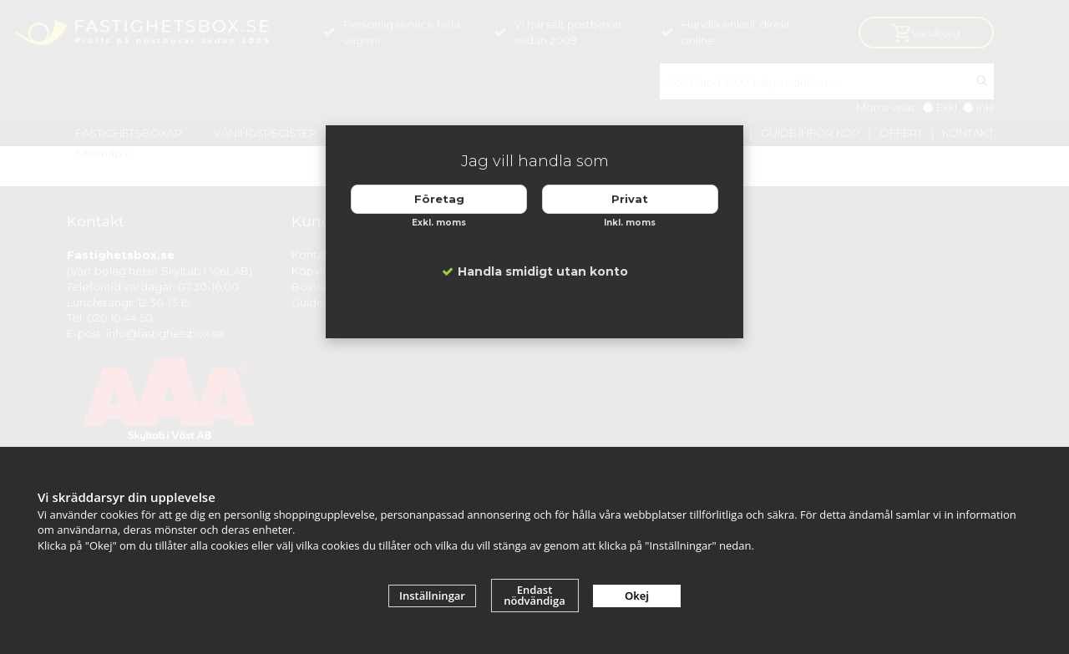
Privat (629, 198)
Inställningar (432, 595)
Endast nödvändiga (534, 595)
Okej (637, 595)
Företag (439, 198)
